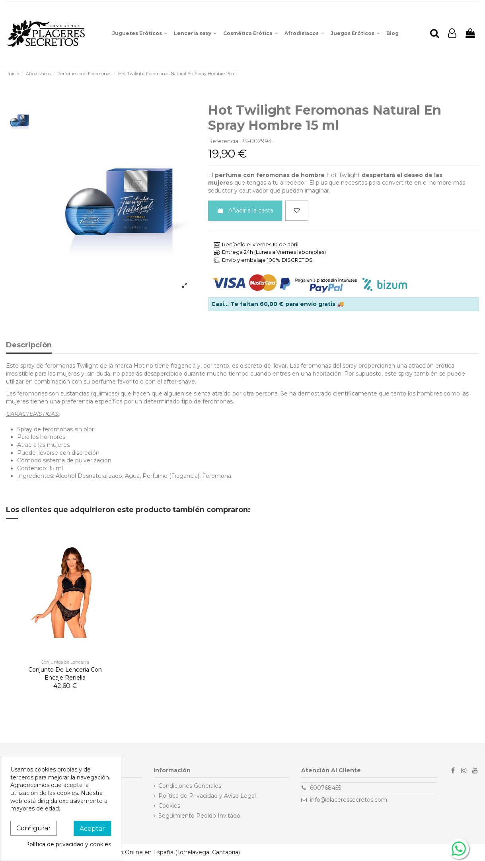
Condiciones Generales (189, 785)
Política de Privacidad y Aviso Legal (207, 795)
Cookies (169, 805)
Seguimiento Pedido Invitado (199, 815)
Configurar (33, 828)
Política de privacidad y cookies (68, 844)
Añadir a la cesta (245, 210)
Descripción (29, 345)
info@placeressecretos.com (348, 799)
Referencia (223, 141)
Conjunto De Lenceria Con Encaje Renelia (65, 673)
